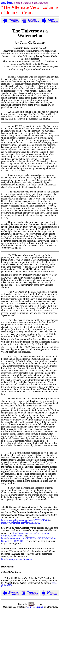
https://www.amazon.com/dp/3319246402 (20, 523)
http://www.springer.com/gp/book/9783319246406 (25, 520)
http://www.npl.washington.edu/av (17, 559)
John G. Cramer (35, 607)
